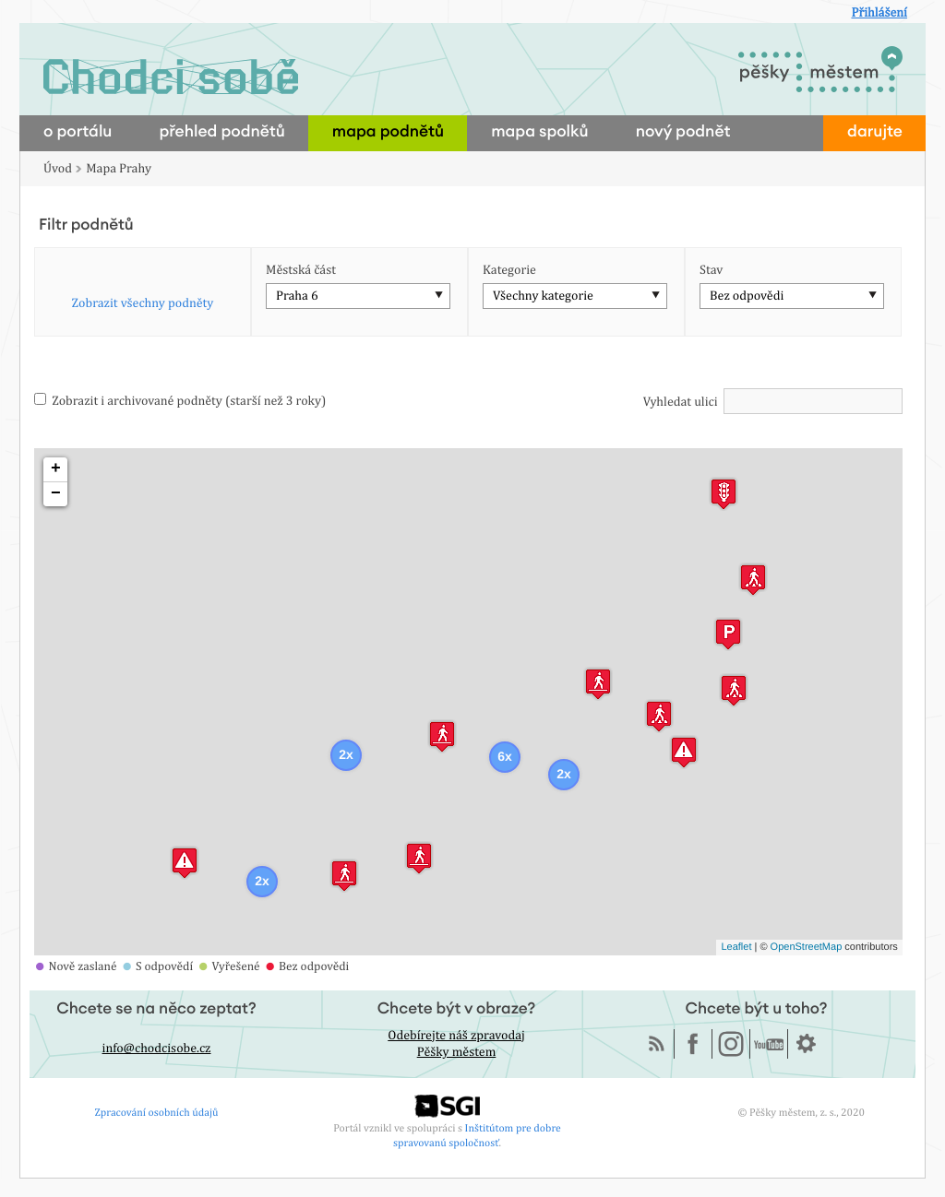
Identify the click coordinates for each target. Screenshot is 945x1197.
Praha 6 (297, 296)
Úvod (57, 168)
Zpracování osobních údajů (157, 1112)
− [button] (56, 494)
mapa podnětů (388, 132)
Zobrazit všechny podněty (143, 303)
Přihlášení (879, 13)
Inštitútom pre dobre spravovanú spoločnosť (477, 1134)
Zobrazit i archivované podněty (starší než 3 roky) (180, 401)
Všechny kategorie (543, 296)
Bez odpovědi (747, 296)
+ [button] (56, 469)
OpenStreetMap (807, 947)
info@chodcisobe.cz (156, 1048)
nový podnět (683, 132)
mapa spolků (540, 132)
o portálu (77, 132)
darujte (875, 132)
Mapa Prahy (118, 168)
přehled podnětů (221, 132)
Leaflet (736, 947)
